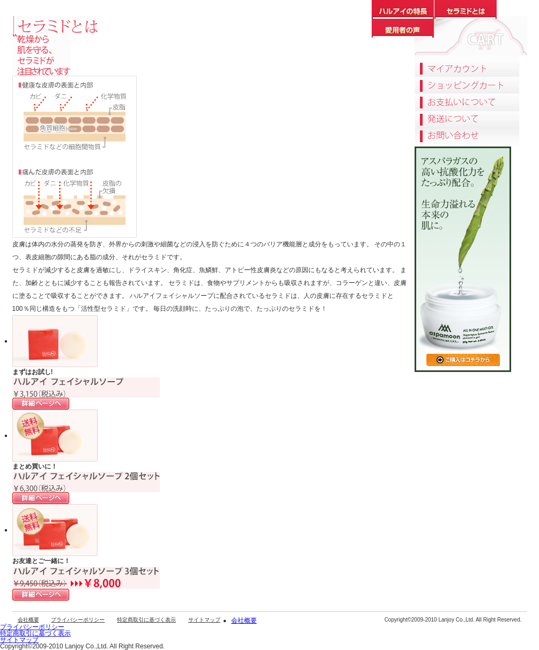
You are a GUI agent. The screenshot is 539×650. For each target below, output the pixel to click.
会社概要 (28, 620)
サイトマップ (204, 620)
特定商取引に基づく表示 (146, 620)
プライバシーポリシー (78, 620)
